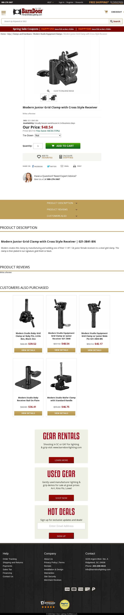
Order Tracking (10, 559)
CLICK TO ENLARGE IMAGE (64, 91)
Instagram (55, 589)
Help (49, 2)
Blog (48, 589)
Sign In (61, 2)
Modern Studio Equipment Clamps (47, 34)
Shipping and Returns (13, 562)
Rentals (47, 566)
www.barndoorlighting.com (67, 447)
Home (3, 34)
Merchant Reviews (52, 580)
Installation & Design (53, 569)
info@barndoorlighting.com (98, 569)
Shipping (68, 157)
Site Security (50, 576)
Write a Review (29, 113)
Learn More (61, 460)
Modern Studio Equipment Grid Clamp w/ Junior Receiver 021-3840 (61, 336)
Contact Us (8, 576)
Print (79, 166)
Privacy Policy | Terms (54, 562)
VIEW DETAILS (28, 350)
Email (66, 166)
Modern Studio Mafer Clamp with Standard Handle (61, 399)
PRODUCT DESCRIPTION (60, 203)
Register (69, 2)
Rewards (79, 2)
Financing (7, 573)
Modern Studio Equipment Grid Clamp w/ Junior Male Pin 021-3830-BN (94, 336)
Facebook (34, 589)
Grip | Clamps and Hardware (19, 34)
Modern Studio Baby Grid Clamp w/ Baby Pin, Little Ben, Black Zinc (28, 336)
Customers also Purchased (57, 216)
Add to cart (65, 146)
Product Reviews (57, 209)
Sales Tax (7, 569)
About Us (48, 559)
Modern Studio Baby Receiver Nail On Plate (28, 399)
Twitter (41, 589)
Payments (7, 566)
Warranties (49, 573)
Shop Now (61, 498)
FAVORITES (47, 157)
